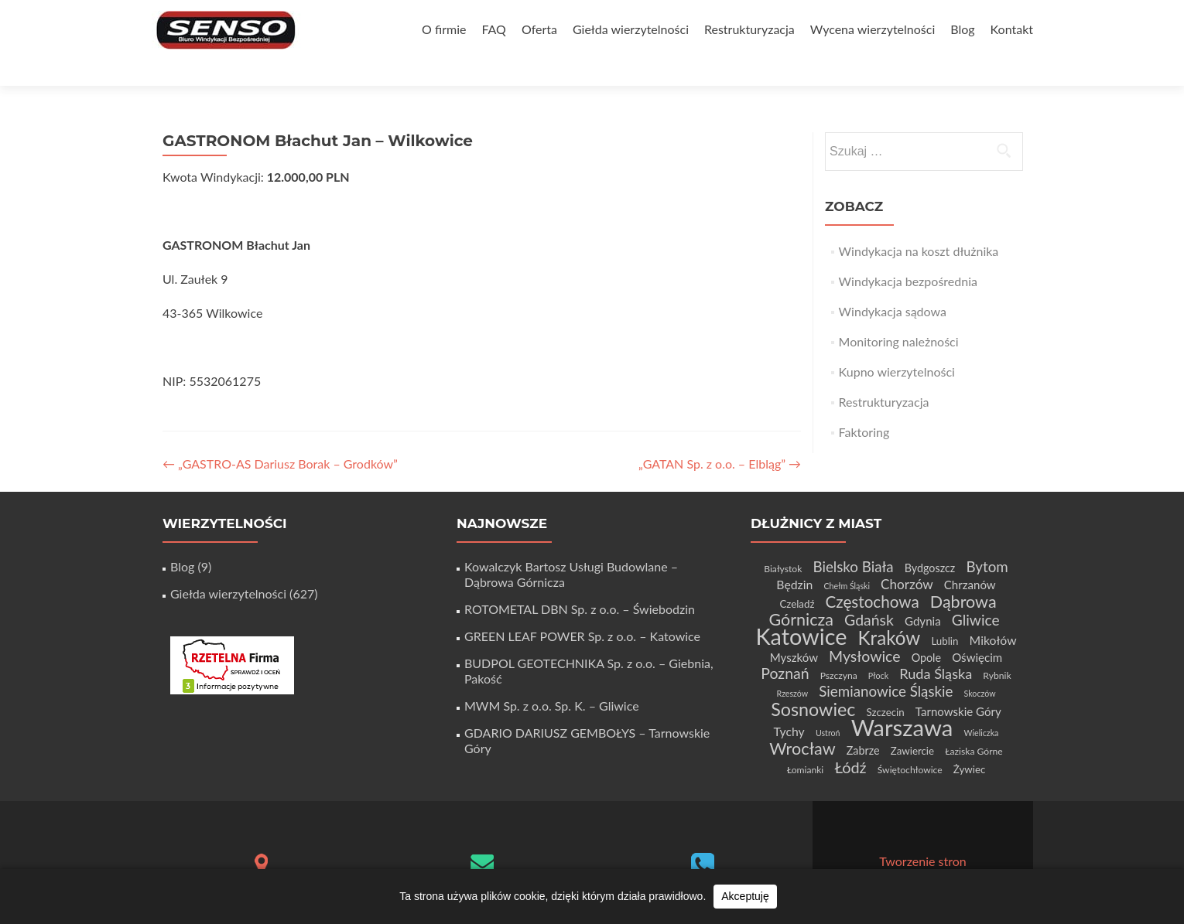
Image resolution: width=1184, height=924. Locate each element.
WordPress (980, 849)
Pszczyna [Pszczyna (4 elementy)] (838, 648)
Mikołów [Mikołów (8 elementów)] (993, 612)
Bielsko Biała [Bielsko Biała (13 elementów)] (853, 539)
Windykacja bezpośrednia (908, 254)
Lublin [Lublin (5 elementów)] (944, 614)
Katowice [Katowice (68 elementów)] (801, 608)
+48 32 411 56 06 (702, 864)
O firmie (444, 29)
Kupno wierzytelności (897, 344)
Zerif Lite (860, 849)
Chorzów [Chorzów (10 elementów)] (907, 557)
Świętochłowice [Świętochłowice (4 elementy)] (910, 742)
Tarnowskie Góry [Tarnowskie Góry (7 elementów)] (958, 684)
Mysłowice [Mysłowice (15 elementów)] (864, 629)
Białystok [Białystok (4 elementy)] (783, 541)
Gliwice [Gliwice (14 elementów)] (976, 593)
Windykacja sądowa (892, 284)
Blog (962, 29)
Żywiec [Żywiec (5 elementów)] (969, 742)
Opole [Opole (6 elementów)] (926, 630)
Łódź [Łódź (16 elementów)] (850, 740)
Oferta (539, 29)
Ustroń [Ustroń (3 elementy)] (828, 706)
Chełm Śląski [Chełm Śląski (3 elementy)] (846, 559)
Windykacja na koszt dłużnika (919, 224)
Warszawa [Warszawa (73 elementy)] (902, 700)
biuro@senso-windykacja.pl (482, 861)
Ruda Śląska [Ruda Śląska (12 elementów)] (935, 646)
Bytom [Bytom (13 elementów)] (987, 539)
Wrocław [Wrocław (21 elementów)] (802, 721)
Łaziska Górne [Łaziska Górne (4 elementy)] (974, 724)
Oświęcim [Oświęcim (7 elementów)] (977, 630)
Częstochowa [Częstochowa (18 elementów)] (872, 574)
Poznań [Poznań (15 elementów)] (785, 646)
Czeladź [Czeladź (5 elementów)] (796, 577)
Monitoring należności (899, 314)
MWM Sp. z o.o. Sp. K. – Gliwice (551, 678)
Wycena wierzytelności (872, 29)
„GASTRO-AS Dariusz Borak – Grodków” (280, 436)
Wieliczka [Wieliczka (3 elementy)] (981, 706)
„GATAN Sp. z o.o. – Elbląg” (719, 436)
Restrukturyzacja (749, 29)
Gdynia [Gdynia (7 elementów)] (923, 594)
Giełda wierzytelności (631, 29)
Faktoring (864, 404)
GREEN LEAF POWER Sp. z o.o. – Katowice (582, 609)
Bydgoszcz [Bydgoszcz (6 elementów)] (930, 540)
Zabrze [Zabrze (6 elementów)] (863, 723)
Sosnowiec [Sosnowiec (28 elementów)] (813, 682)
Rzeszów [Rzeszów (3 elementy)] (792, 666)
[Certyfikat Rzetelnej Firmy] (232, 636)
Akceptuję (744, 896)
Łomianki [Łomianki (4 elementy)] (805, 742)
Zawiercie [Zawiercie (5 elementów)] (912, 724)
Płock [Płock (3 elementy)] (878, 648)
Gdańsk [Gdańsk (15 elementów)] (869, 593)
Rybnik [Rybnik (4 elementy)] (997, 648)
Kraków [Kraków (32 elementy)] (889, 610)
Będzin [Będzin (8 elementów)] (794, 557)
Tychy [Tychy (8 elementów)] (789, 704)
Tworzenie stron (922, 834)
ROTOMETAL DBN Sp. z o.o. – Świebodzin (579, 582)
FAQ (493, 29)
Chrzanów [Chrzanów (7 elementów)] (970, 557)
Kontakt (1012, 29)
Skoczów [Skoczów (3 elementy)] (980, 666)
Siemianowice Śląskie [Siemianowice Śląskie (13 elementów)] (886, 664)
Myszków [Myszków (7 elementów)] (794, 630)
